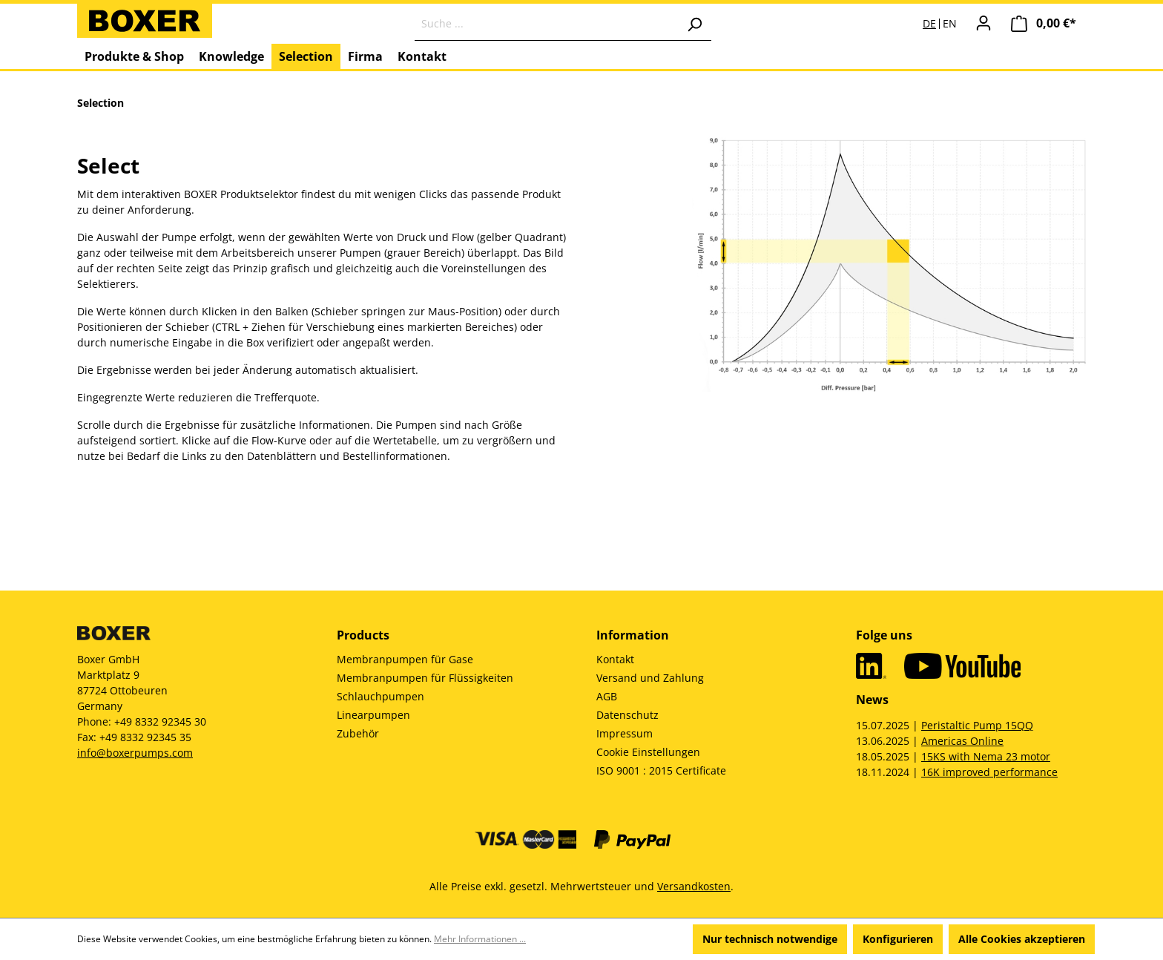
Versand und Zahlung (650, 678)
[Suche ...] (546, 24)
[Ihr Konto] (983, 23)
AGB (606, 696)
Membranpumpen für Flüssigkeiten (425, 678)
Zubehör (358, 733)
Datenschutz (627, 715)
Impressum (624, 733)
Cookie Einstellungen (648, 752)
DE (929, 24)
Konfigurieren (898, 939)
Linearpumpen (373, 715)
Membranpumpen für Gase (405, 659)
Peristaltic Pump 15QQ (977, 725)
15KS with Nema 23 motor (985, 756)
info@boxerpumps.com (135, 753)
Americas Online (962, 741)
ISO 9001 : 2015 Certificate (661, 770)
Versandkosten (694, 886)
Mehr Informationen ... (480, 939)
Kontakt (615, 659)
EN (950, 24)
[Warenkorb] (1043, 23)
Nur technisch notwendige (769, 939)
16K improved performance (989, 772)
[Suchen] (694, 24)
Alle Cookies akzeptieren (1021, 939)
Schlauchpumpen (380, 696)
